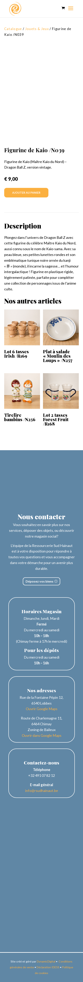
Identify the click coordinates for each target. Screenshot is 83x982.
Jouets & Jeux (37, 29)
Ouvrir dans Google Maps (41, 735)
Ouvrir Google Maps (41, 709)
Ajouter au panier (26, 192)
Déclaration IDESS (48, 967)
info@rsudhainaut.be (41, 790)
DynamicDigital (46, 961)
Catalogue (13, 29)
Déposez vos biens (39, 581)
